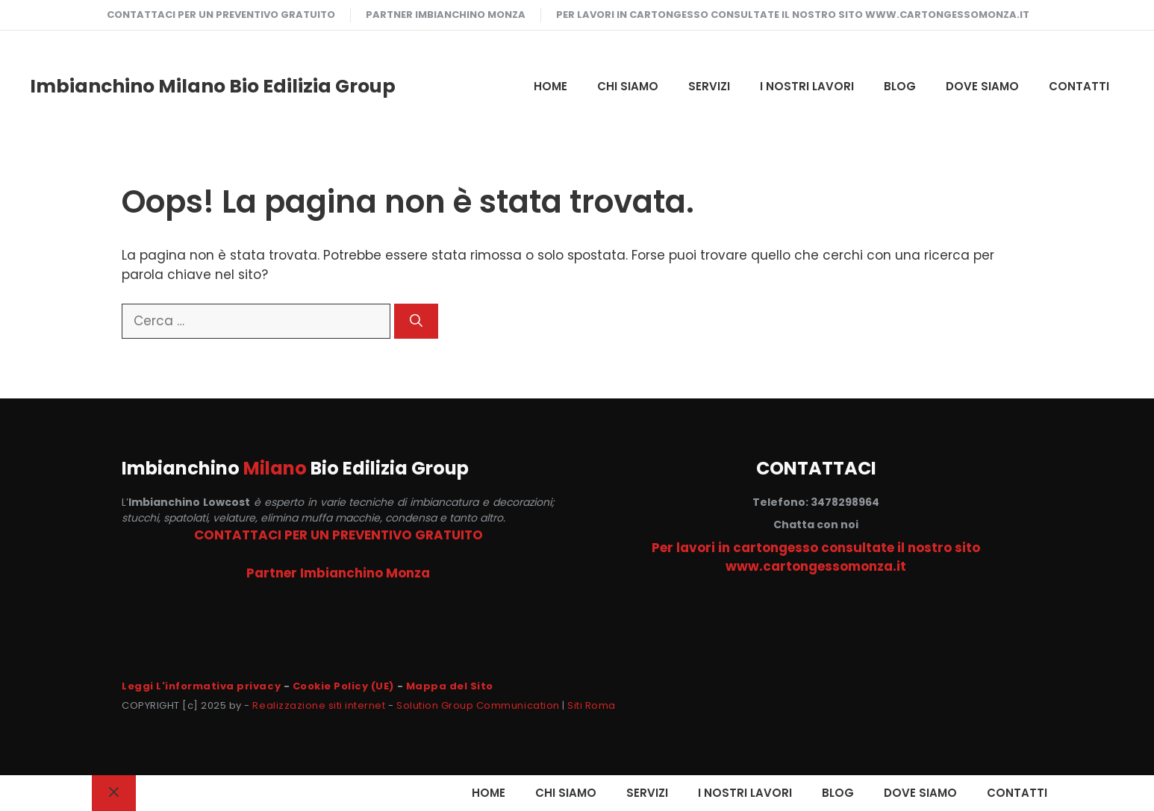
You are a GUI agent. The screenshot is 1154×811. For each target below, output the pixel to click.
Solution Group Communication (478, 705)
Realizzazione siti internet (318, 705)
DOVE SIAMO (982, 86)
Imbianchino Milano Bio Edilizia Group (213, 86)
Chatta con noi (815, 524)
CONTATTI (1079, 86)
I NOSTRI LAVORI (807, 86)
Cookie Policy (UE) (343, 686)
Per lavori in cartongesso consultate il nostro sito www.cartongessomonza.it (792, 14)
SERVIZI (709, 86)
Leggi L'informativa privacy (201, 686)
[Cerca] (416, 321)
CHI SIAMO (627, 86)
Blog (900, 86)
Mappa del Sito (449, 686)
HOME (550, 86)
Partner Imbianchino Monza (445, 14)
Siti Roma (591, 705)
